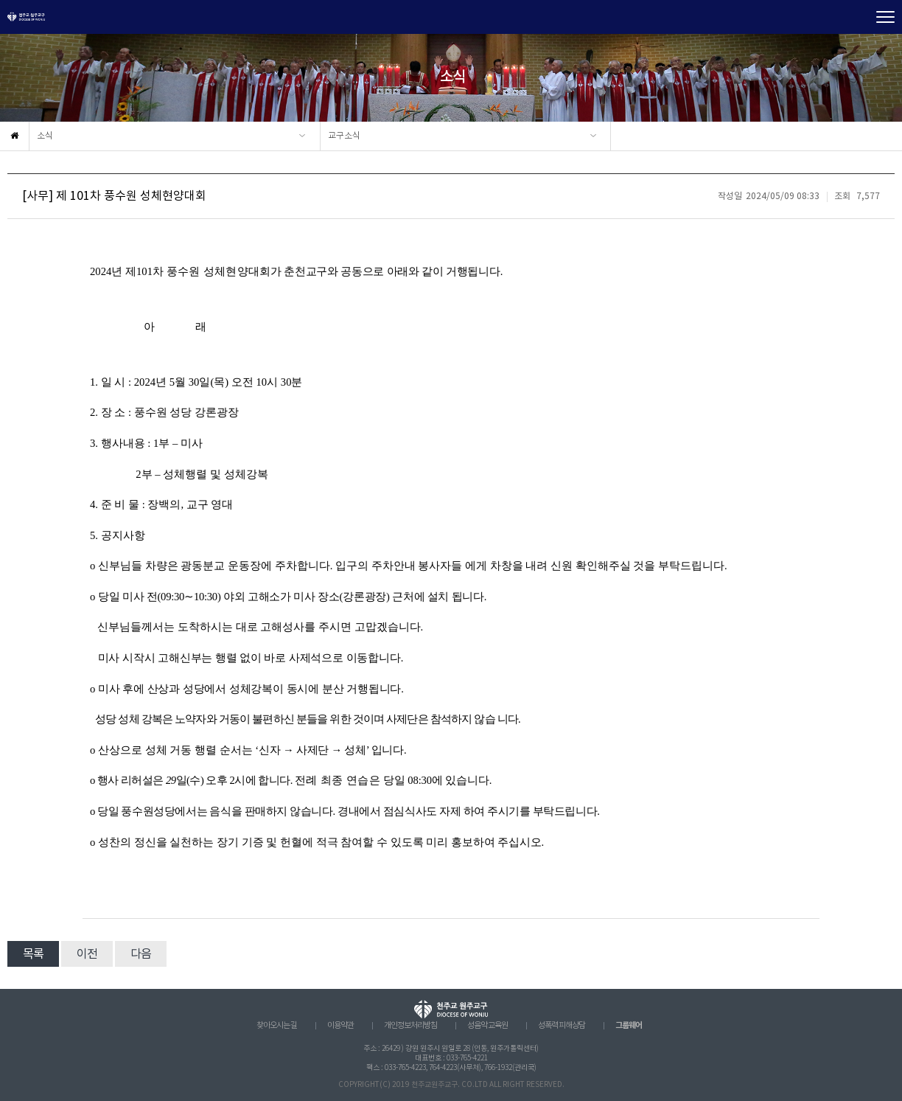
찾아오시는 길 (276, 1025)
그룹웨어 (628, 1025)
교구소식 (344, 136)
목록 (33, 954)
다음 (140, 954)
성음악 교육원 (487, 1025)
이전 (87, 954)
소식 (45, 136)
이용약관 (340, 1025)
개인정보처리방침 (410, 1025)
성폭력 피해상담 (561, 1025)
